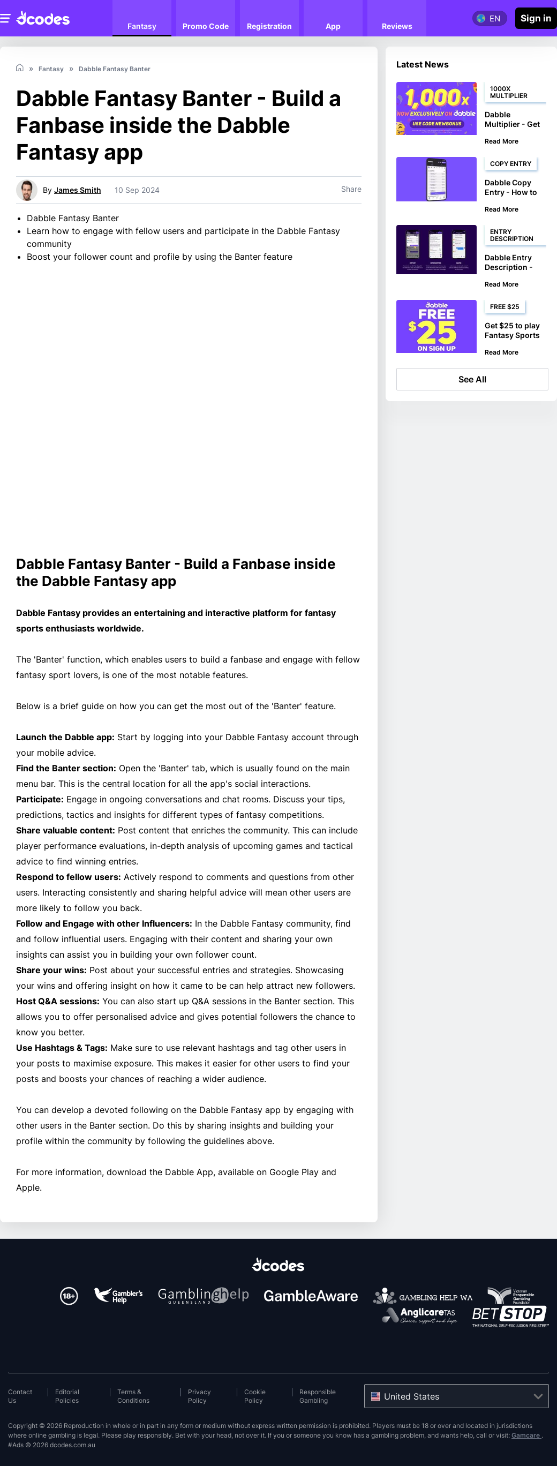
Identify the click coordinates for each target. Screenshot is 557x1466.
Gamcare (526, 1435)
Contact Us (20, 1396)
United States (411, 1396)
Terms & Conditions (133, 1396)
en (495, 18)
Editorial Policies (67, 1396)
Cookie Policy (255, 1396)
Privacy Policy (199, 1396)
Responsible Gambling (317, 1396)
